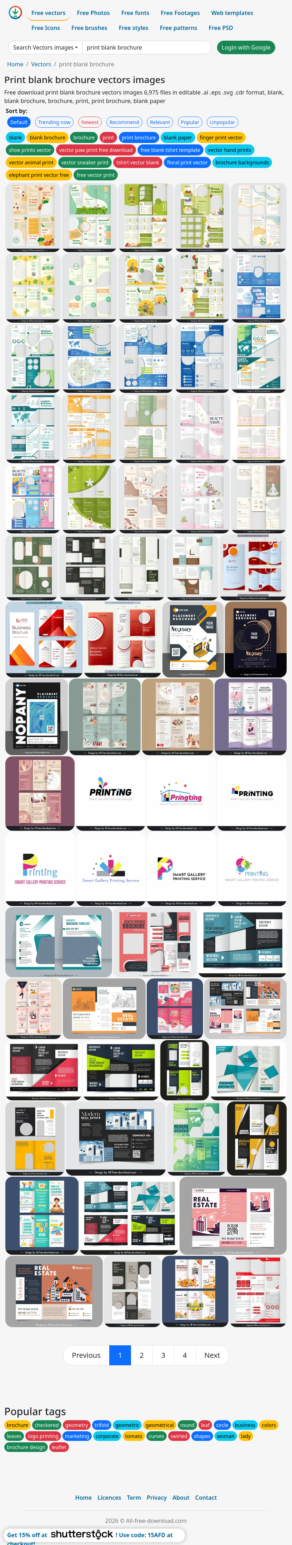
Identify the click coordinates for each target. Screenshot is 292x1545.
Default (18, 122)
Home (15, 64)
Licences (109, 1497)
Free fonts (135, 13)
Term (134, 1497)
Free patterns (178, 28)
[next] (212, 1355)
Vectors (41, 64)
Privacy (157, 1497)
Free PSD (221, 28)
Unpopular (222, 122)
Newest (90, 122)
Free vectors (48, 13)
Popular (190, 122)
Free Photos (93, 13)
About (180, 1497)
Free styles (133, 28)
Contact (206, 1497)
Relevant (160, 122)
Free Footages (180, 13)
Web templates (232, 13)
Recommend (124, 122)
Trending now (54, 122)
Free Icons (45, 28)
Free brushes (89, 28)
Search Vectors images (43, 47)
